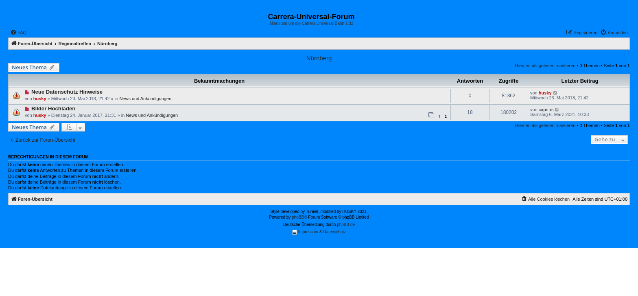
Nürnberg (319, 58)
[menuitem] (18, 32)
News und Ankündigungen (145, 98)
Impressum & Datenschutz (319, 232)
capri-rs (546, 109)
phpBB (298, 217)
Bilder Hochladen (53, 108)
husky (39, 98)
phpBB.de (346, 224)
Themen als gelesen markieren (544, 65)
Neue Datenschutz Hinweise (67, 92)
